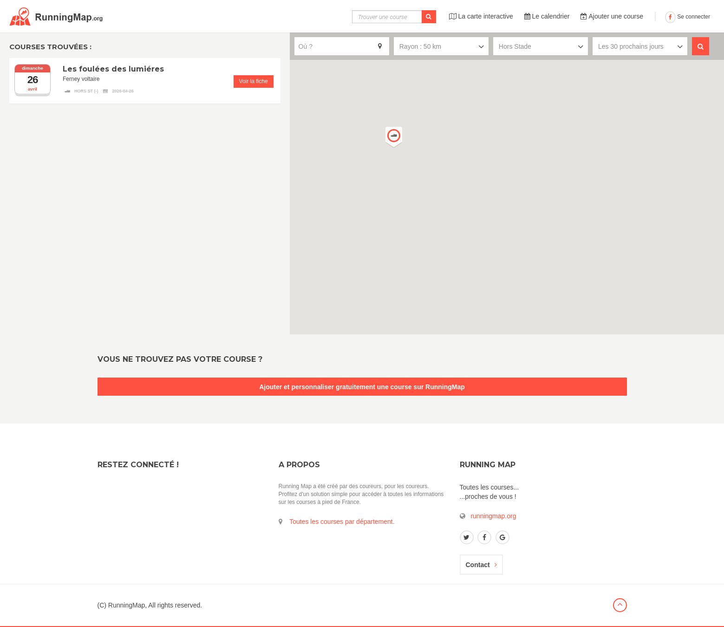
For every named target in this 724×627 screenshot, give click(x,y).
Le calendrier (547, 16)
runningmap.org (493, 516)
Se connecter (687, 16)
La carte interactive (481, 16)
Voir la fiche (253, 81)
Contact (481, 564)
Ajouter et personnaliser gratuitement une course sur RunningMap (362, 387)
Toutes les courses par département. (341, 521)
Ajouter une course (612, 16)
